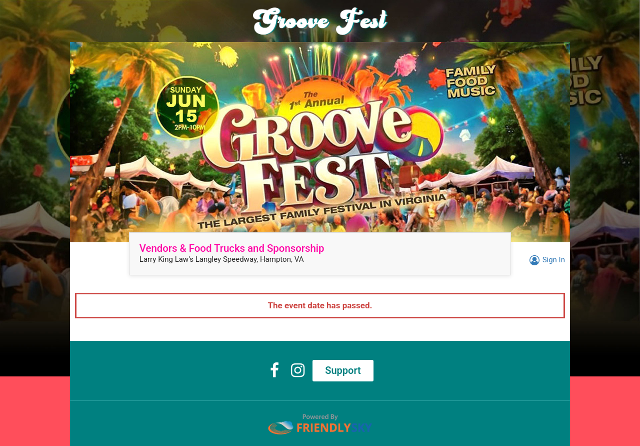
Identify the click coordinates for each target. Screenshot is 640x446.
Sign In (545, 259)
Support (343, 370)
